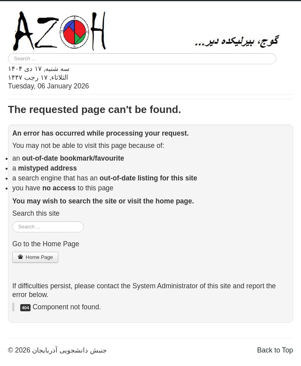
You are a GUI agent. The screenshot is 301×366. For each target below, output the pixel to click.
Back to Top (275, 350)
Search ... (12, 221)
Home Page (35, 257)
